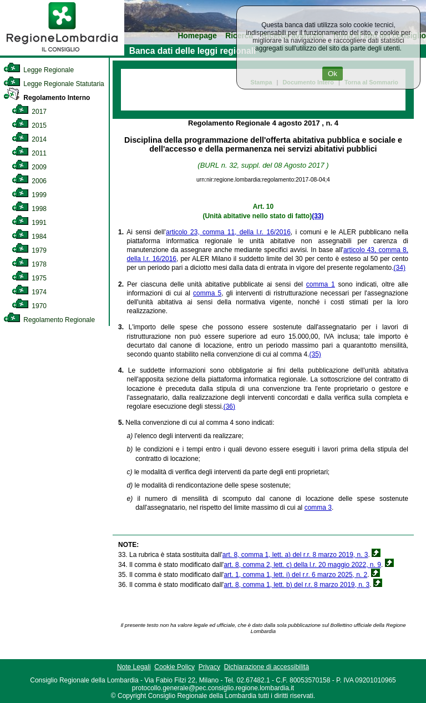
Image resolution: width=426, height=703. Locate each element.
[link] (62, 53)
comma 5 (207, 293)
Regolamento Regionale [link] (49, 320)
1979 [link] (29, 250)
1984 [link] (29, 236)
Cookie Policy (174, 667)
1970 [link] (29, 306)
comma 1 (320, 284)
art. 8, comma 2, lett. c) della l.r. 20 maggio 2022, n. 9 (302, 565)
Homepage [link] (197, 36)
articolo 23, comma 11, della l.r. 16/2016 (228, 232)
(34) (399, 268)
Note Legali (134, 667)
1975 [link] (29, 278)
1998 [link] (29, 209)
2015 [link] (29, 125)
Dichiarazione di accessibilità (266, 667)
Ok (332, 73)
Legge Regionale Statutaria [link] (53, 84)
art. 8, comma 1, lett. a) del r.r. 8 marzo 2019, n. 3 (295, 555)
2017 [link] (29, 112)
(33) (317, 216)
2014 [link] (29, 139)
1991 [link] (29, 223)
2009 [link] (29, 167)
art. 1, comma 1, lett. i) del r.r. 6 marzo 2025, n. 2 (295, 575)
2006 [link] (29, 181)
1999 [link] (29, 195)
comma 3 (318, 507)
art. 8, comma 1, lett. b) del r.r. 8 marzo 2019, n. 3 (296, 585)
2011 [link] (29, 153)
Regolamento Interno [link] (46, 98)
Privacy (209, 667)
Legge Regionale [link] (38, 70)
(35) (315, 354)
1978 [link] (29, 264)
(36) (229, 406)
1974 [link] (29, 292)
